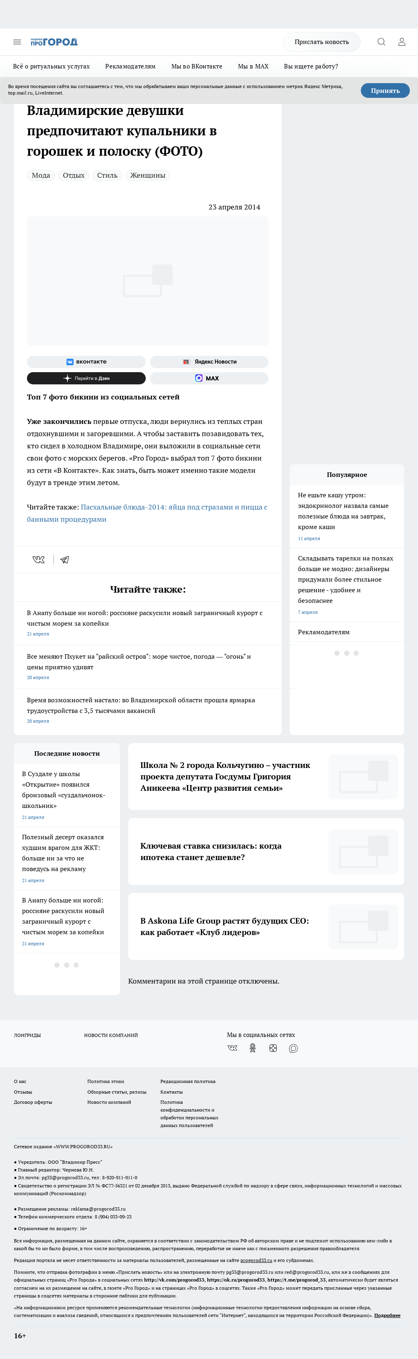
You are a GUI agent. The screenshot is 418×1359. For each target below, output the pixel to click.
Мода (41, 175)
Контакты (171, 1092)
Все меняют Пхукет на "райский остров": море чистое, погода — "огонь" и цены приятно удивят (148, 667)
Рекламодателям (130, 66)
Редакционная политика (188, 1081)
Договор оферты (33, 1102)
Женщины (147, 175)
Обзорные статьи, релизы (117, 1092)
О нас (20, 1081)
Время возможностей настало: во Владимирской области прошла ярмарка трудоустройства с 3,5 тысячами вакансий (148, 711)
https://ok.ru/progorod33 (236, 1280)
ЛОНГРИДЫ (27, 1035)
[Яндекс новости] (209, 362)
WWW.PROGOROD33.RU (83, 1146)
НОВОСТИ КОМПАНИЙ (111, 1035)
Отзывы (23, 1092)
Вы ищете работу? (311, 66)
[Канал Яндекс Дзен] (86, 378)
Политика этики (105, 1081)
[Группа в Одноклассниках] (252, 1048)
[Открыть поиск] (381, 42)
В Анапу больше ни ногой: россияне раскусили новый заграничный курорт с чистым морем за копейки (148, 624)
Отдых (73, 175)
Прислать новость (322, 42)
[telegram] (67, 559)
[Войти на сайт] (402, 42)
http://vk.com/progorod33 (174, 1280)
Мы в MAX (253, 66)
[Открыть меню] (17, 42)
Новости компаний (109, 1102)
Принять (385, 90)
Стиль (107, 175)
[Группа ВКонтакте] (86, 362)
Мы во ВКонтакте (197, 66)
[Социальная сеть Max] (209, 378)
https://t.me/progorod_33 (296, 1280)
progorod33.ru (256, 1260)
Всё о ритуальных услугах (51, 66)
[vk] (39, 559)
